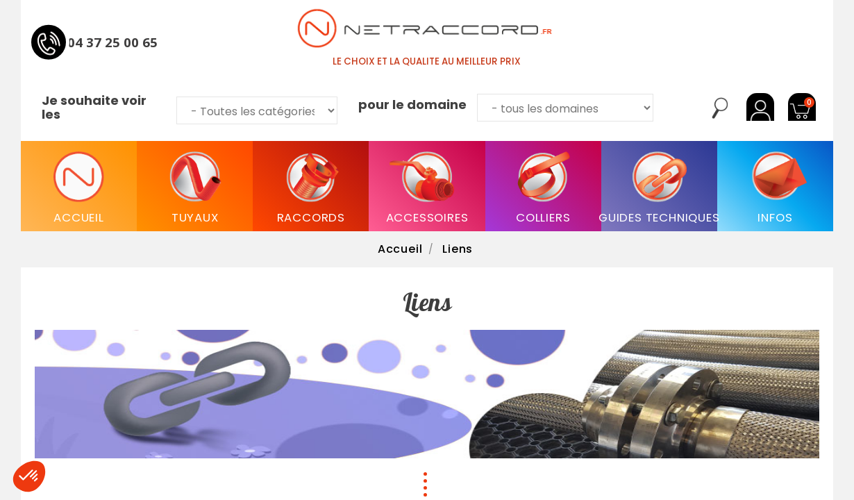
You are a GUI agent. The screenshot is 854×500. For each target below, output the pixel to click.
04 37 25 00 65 (112, 41)
